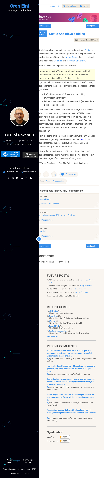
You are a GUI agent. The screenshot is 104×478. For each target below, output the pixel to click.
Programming (67, 209)
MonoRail (62, 67)
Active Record (60, 64)
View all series (52, 365)
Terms (27, 473)
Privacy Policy (14, 473)
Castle (51, 56)
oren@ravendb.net (12, 172)
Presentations (62, 232)
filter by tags (52, 10)
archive (67, 10)
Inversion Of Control (80, 67)
